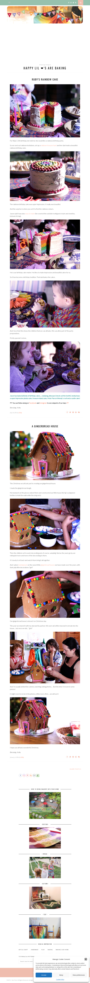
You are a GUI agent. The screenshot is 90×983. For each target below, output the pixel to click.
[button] (86, 959)
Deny (61, 975)
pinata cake (28, 398)
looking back (23, 565)
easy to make (30, 214)
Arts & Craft (23, 949)
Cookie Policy (60, 979)
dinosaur (52, 396)
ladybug (45, 396)
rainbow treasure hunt (49, 145)
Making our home (62, 949)
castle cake (75, 398)
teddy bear (76, 396)
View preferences (79, 975)
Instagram (43, 403)
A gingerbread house (45, 426)
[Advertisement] (45, 46)
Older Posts (75, 769)
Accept (43, 975)
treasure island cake (39, 398)
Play (43, 949)
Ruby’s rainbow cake (45, 79)
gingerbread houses (48, 565)
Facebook (32, 403)
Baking (50, 949)
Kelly (20, 413)
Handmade (34, 949)
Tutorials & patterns (26, 956)
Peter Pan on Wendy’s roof (57, 398)
